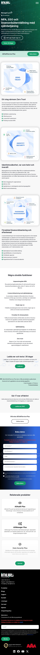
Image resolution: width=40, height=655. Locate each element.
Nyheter (3, 607)
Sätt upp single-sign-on (13, 38)
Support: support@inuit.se (7, 582)
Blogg (3, 591)
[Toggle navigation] (37, 3)
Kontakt (3, 598)
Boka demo (33, 54)
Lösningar (4, 601)
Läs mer (20, 563)
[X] (14, 652)
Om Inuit (3, 604)
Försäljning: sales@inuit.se (8, 583)
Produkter (4, 588)
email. (29, 442)
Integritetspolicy (6, 611)
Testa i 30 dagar (8, 43)
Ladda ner (20, 366)
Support (3, 594)
